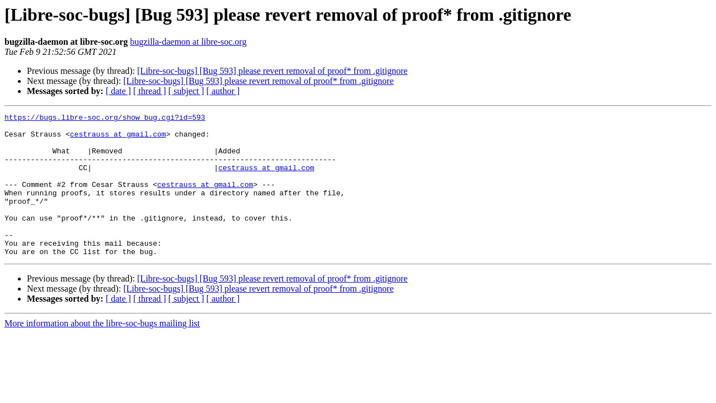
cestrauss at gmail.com (118, 139)
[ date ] (118, 91)
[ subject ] (186, 91)
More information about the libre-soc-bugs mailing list (102, 352)
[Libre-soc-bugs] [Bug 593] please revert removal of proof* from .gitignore (272, 71)
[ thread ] (149, 91)
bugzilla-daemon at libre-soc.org (188, 41)
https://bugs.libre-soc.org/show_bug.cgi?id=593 (104, 119)
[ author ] (223, 91)
